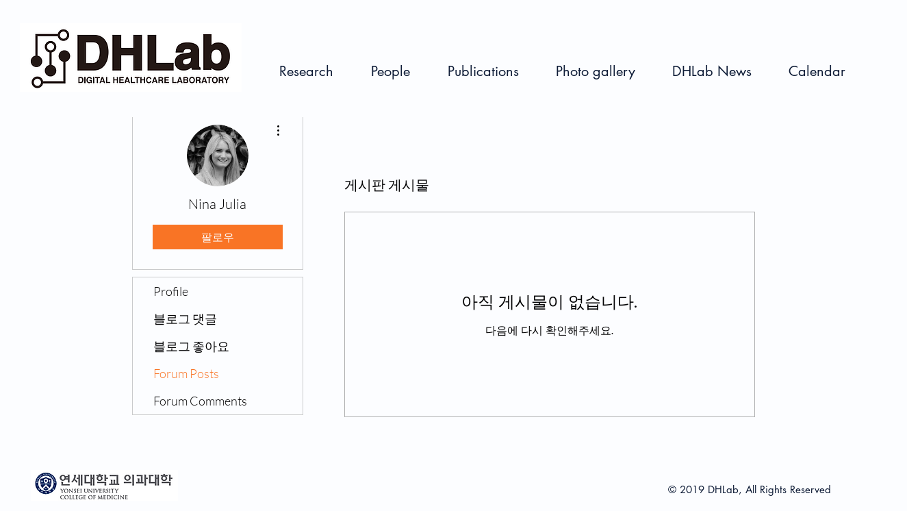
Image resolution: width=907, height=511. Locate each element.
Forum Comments (200, 400)
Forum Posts (186, 373)
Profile (170, 291)
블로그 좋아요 (191, 345)
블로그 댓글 (185, 318)
